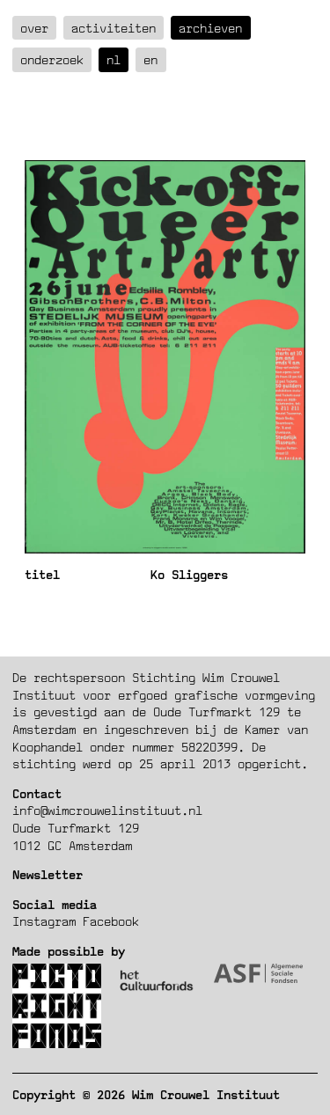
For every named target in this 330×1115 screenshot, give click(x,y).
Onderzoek (52, 59)
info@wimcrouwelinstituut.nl (107, 810)
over (34, 27)
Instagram (44, 920)
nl (113, 59)
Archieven (210, 27)
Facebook (111, 920)
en (150, 59)
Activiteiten (113, 27)
